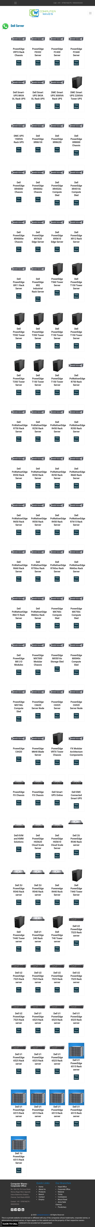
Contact (42, 1197)
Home (41, 1187)
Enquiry (41, 1199)
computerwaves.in (43, 1215)
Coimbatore (62, 1197)
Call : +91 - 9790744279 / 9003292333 (68, 3)
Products (42, 1192)
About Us (42, 1189)
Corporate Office (64, 1189)
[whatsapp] (5, 26)
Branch (41, 1194)
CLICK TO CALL (10, 1224)
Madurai (61, 1192)
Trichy (60, 1194)
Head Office (62, 1187)
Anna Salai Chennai (61, 1203)
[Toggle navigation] (90, 13)
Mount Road (62, 1199)
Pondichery (62, 1207)
